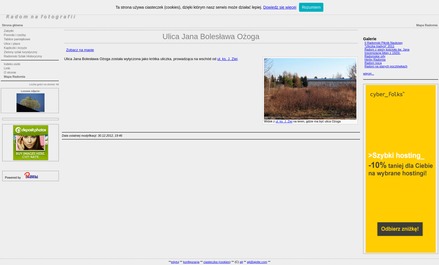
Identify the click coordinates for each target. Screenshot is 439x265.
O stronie (10, 72)
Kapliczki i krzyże (15, 47)
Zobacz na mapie (80, 50)
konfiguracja (191, 262)
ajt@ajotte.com (257, 262)
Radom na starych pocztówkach (386, 66)
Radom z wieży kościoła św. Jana (387, 49)
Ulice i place (12, 43)
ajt (241, 262)
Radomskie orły (375, 56)
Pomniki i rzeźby (15, 35)
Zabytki (9, 30)
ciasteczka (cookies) (217, 262)
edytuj (175, 262)
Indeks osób (12, 64)
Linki (7, 68)
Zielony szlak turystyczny (20, 52)
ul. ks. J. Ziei (283, 121)
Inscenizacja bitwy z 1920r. (382, 53)
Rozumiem (311, 7)
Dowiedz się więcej (279, 7)
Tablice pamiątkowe (17, 39)
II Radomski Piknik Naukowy (384, 42)
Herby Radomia (375, 59)
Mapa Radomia (14, 76)
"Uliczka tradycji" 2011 (379, 46)
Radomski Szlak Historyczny (23, 56)
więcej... (368, 73)
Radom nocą (373, 63)
